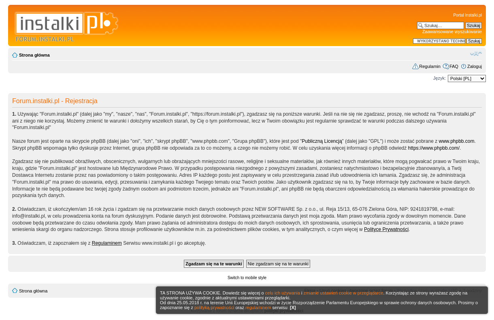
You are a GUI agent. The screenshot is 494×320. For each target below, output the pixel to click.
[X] (293, 307)
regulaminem (258, 307)
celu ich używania (282, 292)
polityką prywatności (214, 307)
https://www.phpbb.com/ (434, 148)
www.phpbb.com (457, 141)
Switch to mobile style (247, 277)
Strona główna (34, 55)
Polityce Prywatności (386, 229)
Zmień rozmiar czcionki (476, 53)
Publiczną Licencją (322, 141)
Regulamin (430, 66)
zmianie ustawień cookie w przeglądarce (343, 292)
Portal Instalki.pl (467, 15)
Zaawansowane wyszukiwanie (452, 31)
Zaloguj (474, 66)
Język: (439, 78)
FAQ (453, 66)
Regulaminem (107, 243)
